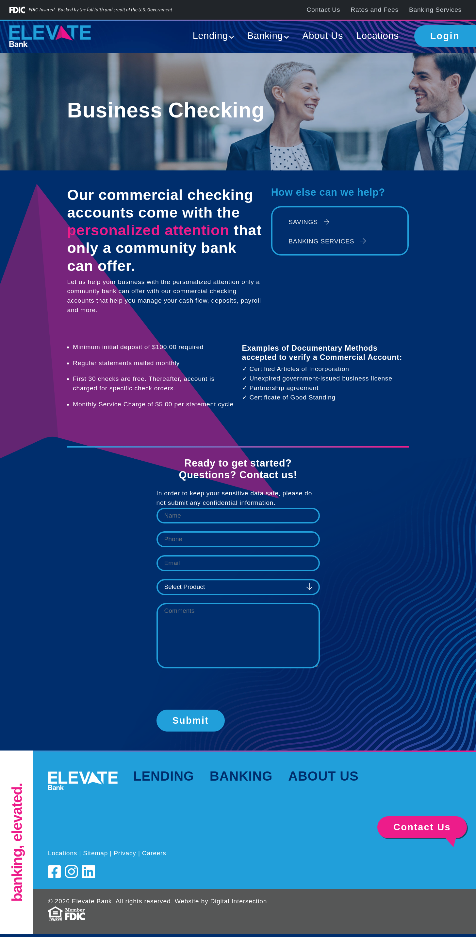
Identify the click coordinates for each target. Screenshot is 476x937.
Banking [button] (265, 35)
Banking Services (435, 9)
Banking (241, 776)
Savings (309, 222)
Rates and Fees (375, 9)
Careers (154, 853)
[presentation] (206, 689)
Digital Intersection (238, 901)
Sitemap (95, 853)
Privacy (125, 853)
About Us (322, 35)
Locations (377, 35)
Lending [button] (210, 35)
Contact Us (323, 9)
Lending (163, 776)
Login (445, 36)
